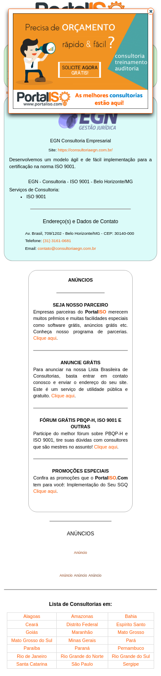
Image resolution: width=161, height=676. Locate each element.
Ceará (31, 624)
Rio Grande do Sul (131, 656)
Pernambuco (131, 648)
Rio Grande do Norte (82, 656)
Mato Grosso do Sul (31, 640)
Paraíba (32, 648)
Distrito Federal (82, 624)
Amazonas (82, 616)
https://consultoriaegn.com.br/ (85, 149)
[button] (150, 11)
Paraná (82, 648)
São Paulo (82, 664)
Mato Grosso (131, 632)
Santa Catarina (31, 664)
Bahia (131, 616)
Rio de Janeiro (32, 656)
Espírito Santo (131, 624)
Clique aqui (44, 338)
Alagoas (32, 616)
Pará (131, 640)
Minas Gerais (82, 640)
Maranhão (82, 632)
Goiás (32, 632)
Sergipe (131, 664)
